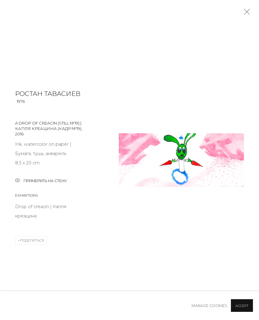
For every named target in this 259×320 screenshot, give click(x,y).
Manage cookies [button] (209, 305)
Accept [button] (241, 306)
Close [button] (245, 13)
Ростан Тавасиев (47, 93)
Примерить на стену (41, 181)
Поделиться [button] (32, 240)
